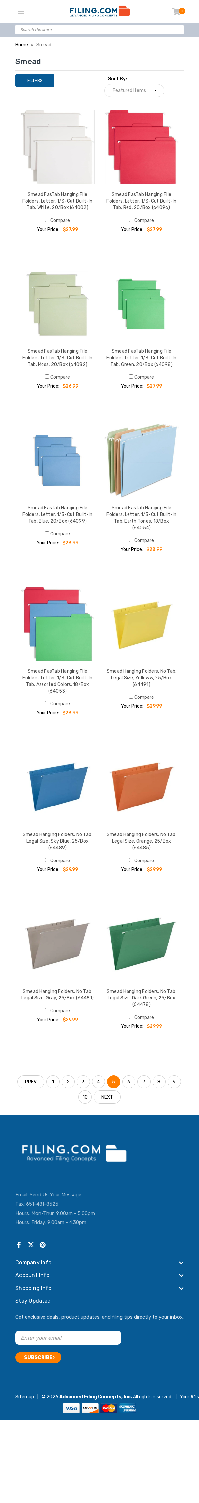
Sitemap (24, 1397)
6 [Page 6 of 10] (128, 1082)
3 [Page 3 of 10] (83, 1082)
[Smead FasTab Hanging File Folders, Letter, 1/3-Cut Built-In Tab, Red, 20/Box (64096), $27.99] (141, 147)
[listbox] (134, 90)
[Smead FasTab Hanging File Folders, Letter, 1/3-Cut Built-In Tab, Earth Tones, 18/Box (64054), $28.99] (141, 461)
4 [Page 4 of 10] (98, 1082)
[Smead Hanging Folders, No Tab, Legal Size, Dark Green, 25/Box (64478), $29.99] (141, 944)
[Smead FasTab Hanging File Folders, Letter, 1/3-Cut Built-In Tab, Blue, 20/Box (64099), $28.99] (57, 461)
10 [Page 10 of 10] (85, 1097)
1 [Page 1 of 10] (53, 1082)
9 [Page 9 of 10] (174, 1082)
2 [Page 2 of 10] (68, 1082)
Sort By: (117, 79)
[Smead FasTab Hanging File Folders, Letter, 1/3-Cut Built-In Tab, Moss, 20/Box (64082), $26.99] (57, 304)
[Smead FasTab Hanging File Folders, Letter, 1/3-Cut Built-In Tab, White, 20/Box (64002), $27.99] (57, 147)
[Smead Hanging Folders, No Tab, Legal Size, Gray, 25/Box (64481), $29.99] (57, 944)
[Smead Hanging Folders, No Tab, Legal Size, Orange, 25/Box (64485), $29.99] (141, 787)
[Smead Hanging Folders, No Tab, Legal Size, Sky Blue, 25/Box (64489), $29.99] (57, 787)
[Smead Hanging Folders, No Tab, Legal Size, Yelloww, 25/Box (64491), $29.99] (141, 624)
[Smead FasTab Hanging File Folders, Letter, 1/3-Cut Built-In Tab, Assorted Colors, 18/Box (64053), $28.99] (57, 624)
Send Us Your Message (55, 1195)
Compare (57, 220)
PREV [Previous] (31, 1082)
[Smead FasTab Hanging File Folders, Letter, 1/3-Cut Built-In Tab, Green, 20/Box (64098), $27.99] (141, 304)
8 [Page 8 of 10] (158, 1082)
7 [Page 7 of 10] (144, 1082)
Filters (35, 80)
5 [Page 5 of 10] (113, 1082)
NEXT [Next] (107, 1097)
